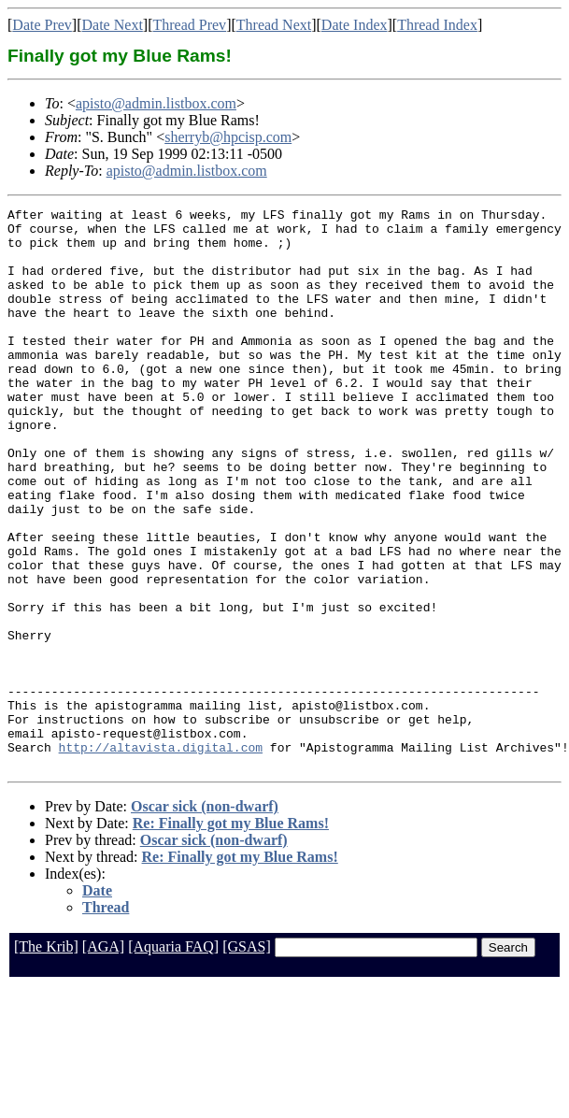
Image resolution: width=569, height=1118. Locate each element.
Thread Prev (189, 25)
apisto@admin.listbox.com (156, 103)
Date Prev (42, 25)
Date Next (112, 25)
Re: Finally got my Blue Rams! (231, 935)
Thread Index (437, 25)
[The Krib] (46, 1059)
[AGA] (103, 1059)
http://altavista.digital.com (161, 856)
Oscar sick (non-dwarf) (204, 918)
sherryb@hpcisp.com (228, 137)
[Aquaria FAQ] (173, 1059)
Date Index (354, 25)
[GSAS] (246, 1059)
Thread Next (273, 25)
